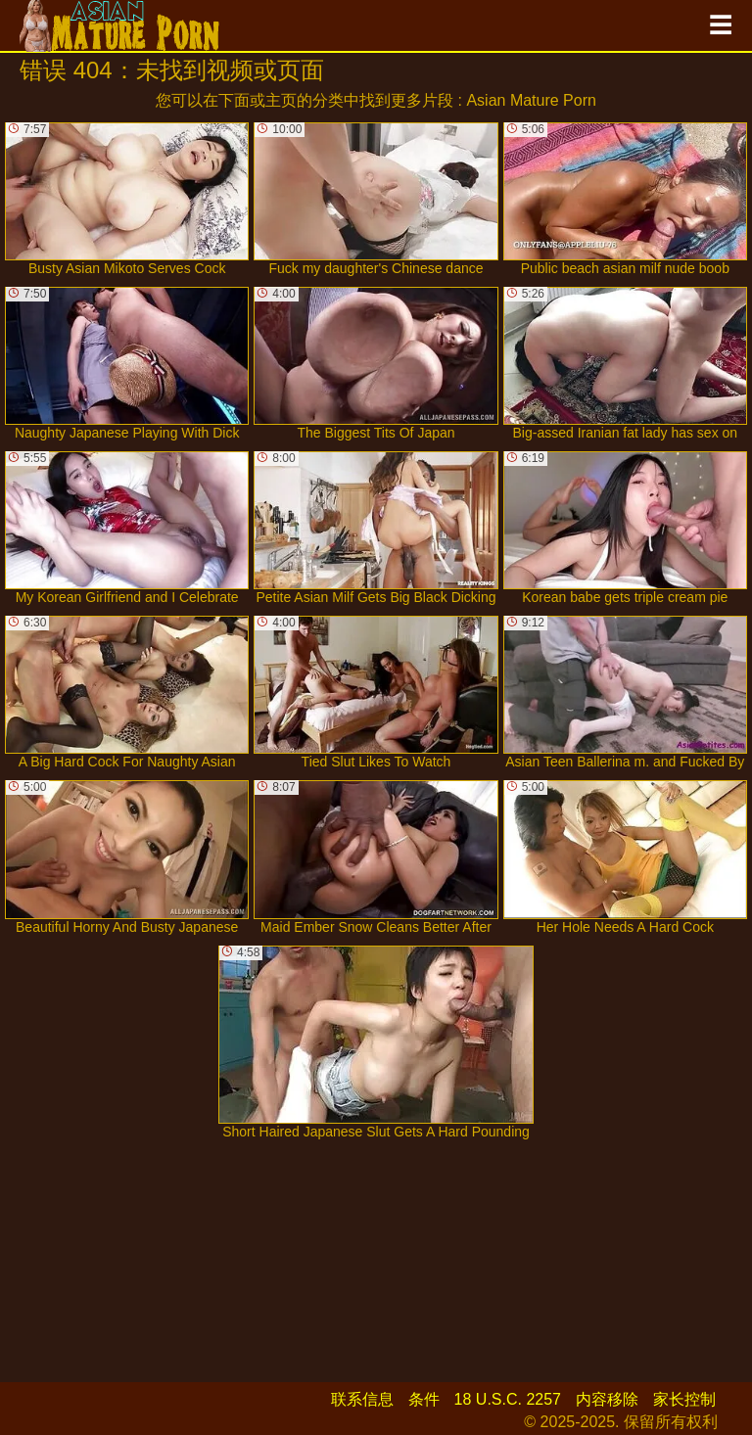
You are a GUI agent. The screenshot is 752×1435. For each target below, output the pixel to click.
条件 (424, 1399)
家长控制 (684, 1399)
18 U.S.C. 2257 (507, 1399)
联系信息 (362, 1399)
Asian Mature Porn (531, 100)
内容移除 (607, 1399)
